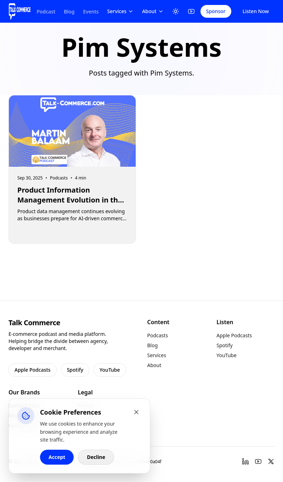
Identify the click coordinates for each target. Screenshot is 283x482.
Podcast (45, 11)
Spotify (75, 369)
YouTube (110, 369)
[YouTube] (191, 11)
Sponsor (216, 11)
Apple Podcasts (33, 369)
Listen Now (256, 11)
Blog (69, 11)
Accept (57, 457)
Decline (96, 457)
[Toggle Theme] (175, 11)
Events (90, 11)
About (153, 11)
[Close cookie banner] (136, 412)
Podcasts (157, 335)
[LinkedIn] (245, 461)
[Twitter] (270, 461)
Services (120, 11)
